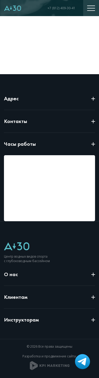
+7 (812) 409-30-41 (61, 8)
